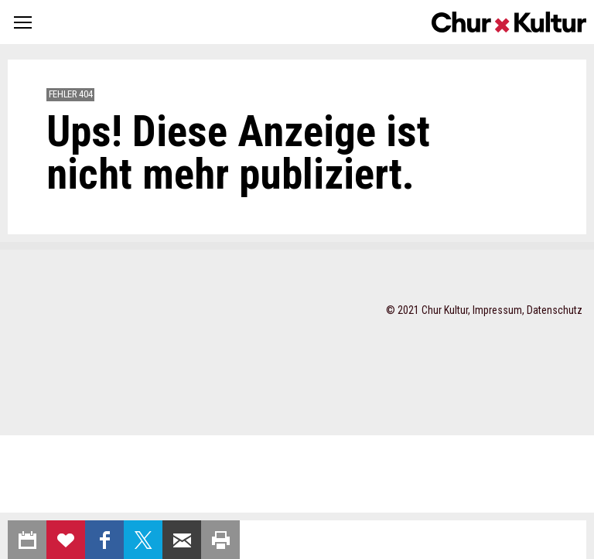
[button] (23, 22)
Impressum (497, 310)
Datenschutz (554, 310)
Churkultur (509, 22)
